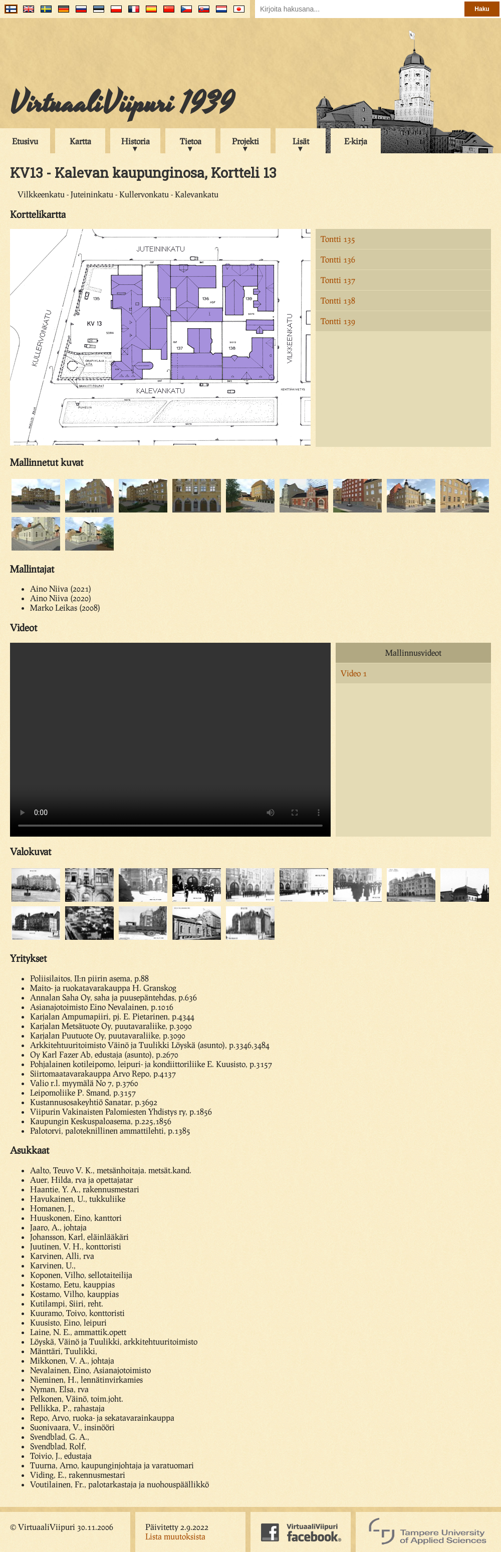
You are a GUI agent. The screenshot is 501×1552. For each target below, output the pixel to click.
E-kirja (355, 141)
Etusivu (25, 141)
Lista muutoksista (175, 1536)
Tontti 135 (338, 238)
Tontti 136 (338, 259)
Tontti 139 (338, 321)
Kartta (80, 141)
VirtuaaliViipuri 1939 (122, 104)
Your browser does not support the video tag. (170, 740)
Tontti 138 (338, 300)
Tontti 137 (338, 280)
